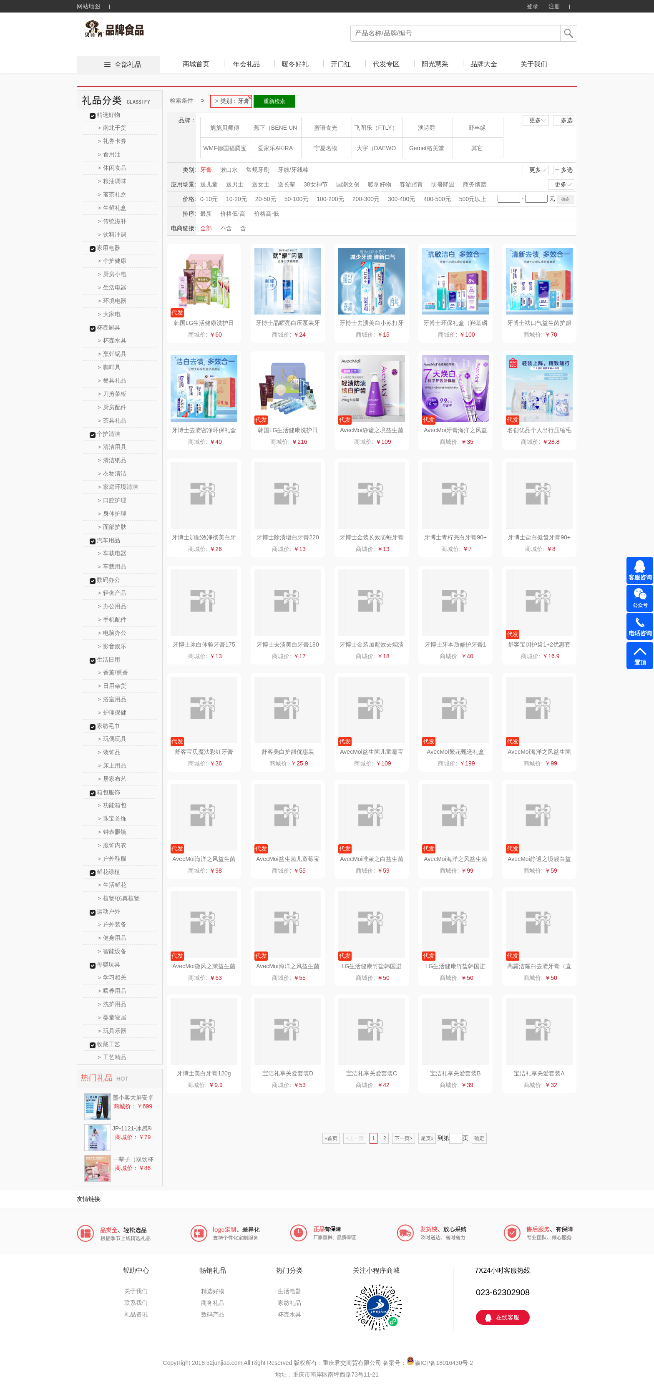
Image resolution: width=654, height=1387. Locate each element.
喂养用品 (112, 990)
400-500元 (436, 199)
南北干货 (112, 127)
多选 (563, 120)
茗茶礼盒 (112, 194)
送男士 (235, 184)
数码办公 (108, 579)
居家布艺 (112, 778)
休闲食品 (112, 167)
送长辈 (286, 184)
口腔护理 (112, 500)
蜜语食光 (325, 127)
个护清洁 (108, 433)
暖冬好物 (379, 184)
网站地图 (88, 6)
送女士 (260, 184)
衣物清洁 (112, 473)
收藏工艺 (108, 1044)
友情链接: (89, 1199)
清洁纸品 (112, 460)
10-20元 (236, 199)
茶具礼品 (112, 420)
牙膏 (206, 169)
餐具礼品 (112, 380)
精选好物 (108, 114)
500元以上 (472, 199)
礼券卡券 (112, 141)
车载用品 (112, 566)
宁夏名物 (325, 148)
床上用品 (112, 765)
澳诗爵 (426, 127)
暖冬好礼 (295, 64)
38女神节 (316, 184)
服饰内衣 (112, 845)
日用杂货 (112, 685)
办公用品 (112, 606)
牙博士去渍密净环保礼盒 (204, 430)
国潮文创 (348, 184)
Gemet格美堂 (426, 148)
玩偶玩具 (112, 738)
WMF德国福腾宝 (224, 148)
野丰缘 (477, 127)
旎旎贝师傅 (224, 127)
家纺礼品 (289, 1302)
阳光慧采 (435, 64)
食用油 (109, 154)
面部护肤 (112, 527)
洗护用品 (112, 1004)
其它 (477, 148)
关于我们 (534, 64)
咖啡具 (109, 367)
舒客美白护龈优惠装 (288, 751)
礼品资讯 (136, 1314)
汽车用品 (108, 540)
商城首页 (196, 64)
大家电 (109, 314)
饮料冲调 (112, 234)
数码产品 (212, 1314)
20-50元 (265, 199)
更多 (538, 120)
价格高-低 (266, 213)
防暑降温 (443, 184)
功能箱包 (112, 805)
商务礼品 (212, 1302)
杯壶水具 (112, 340)
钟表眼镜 (112, 831)
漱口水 (229, 169)
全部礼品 (128, 64)
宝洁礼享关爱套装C (371, 1073)
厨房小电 (112, 274)
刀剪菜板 (112, 393)
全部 (206, 228)
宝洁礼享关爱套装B (455, 1073)
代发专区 (386, 64)
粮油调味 (112, 181)
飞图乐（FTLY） (376, 127)
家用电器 (108, 247)
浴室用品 (112, 699)
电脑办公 (112, 632)
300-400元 (401, 199)
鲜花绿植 (108, 871)
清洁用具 (112, 446)
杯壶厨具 (108, 327)
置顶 (640, 662)
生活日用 (108, 659)
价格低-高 (233, 213)
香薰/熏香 (113, 672)
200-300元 (366, 199)
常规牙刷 (257, 169)
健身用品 (112, 937)
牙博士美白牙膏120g (204, 1073)
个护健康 (112, 260)
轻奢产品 (112, 592)
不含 (226, 228)
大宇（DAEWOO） (376, 151)
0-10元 (209, 199)
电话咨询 (640, 633)
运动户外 (108, 911)
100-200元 (330, 199)
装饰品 (109, 752)
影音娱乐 (112, 646)
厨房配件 (112, 407)
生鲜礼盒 (112, 207)
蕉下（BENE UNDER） (275, 130)
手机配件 (112, 619)
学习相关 (112, 977)
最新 (206, 213)
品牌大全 (483, 64)
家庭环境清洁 (118, 486)
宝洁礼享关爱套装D (287, 1073)
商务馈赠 (474, 184)
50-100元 (296, 199)
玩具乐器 (112, 1030)
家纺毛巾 (108, 725)
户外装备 (112, 924)
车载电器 (112, 553)
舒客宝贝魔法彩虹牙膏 (204, 751)
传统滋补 (112, 221)
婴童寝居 (112, 1017)
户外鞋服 (112, 858)
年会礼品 (246, 64)
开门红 (341, 64)
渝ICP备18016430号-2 (444, 1362)
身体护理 (112, 513)
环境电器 (112, 300)
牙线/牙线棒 (293, 169)
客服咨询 (640, 577)
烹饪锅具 (112, 353)
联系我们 (136, 1302)
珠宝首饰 (112, 818)
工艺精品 (112, 1057)
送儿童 (209, 184)
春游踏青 (411, 184)
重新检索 (274, 101)
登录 (532, 6)
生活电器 (112, 287)
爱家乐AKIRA (275, 148)
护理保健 (112, 712)
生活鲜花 (112, 884)
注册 (554, 6)
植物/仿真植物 (119, 898)
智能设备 (112, 951)
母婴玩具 (108, 964)
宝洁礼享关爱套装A (539, 1073)
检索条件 (181, 100)
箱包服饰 (108, 792)
